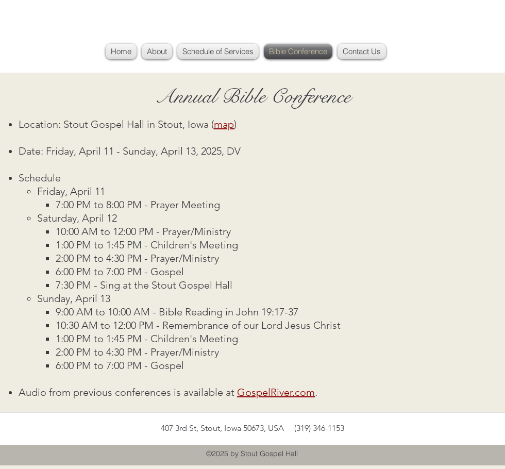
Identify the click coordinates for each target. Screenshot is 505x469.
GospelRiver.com (276, 392)
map (224, 124)
